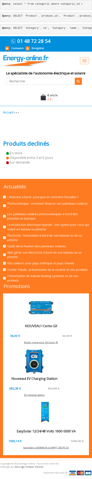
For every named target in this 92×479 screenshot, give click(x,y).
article (52, 95)
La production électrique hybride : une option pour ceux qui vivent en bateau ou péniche (48, 227)
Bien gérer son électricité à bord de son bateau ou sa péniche (44, 254)
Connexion (17, 48)
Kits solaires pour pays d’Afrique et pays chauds (40, 263)
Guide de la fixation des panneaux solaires (36, 246)
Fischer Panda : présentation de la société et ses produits (47, 270)
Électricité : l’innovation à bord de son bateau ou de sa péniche (44, 237)
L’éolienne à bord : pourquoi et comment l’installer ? (43, 197)
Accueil (8, 112)
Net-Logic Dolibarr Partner (29, 466)
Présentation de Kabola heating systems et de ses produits (42, 278)
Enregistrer (38, 48)
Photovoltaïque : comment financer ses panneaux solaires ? (47, 205)
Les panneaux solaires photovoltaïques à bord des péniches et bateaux (42, 216)
